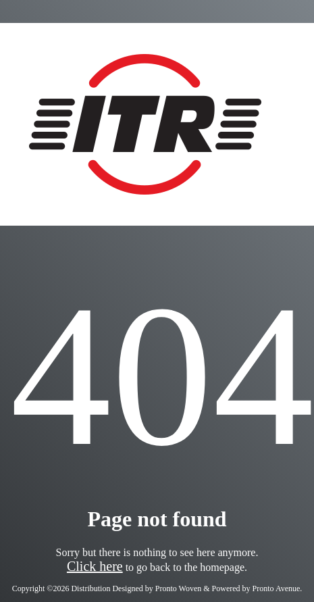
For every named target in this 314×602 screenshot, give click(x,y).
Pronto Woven (178, 588)
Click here (95, 566)
